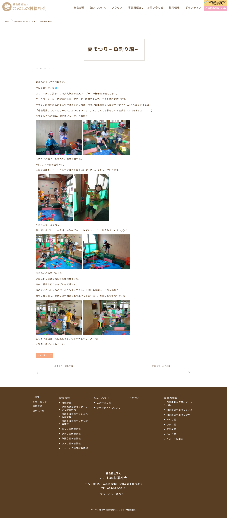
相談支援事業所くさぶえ (180, 409)
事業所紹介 (134, 9)
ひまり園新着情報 (71, 433)
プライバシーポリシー (113, 494)
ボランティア (193, 9)
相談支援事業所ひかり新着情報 (75, 422)
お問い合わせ (155, 9)
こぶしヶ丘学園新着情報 (75, 448)
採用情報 (174, 9)
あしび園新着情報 (71, 428)
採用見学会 (38, 410)
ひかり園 (171, 434)
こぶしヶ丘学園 (175, 439)
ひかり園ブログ (44, 355)
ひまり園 (171, 424)
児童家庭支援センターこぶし (180, 403)
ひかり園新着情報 (71, 443)
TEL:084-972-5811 (113, 488)
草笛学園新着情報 (71, 438)
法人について (98, 9)
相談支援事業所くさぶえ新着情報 (75, 415)
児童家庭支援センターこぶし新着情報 (75, 408)
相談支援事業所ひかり (178, 414)
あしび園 (171, 419)
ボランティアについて (108, 407)
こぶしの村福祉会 (113, 475)
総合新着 (79, 9)
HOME (36, 397)
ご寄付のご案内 (105, 402)
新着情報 (64, 397)
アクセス (117, 9)
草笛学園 (171, 429)
